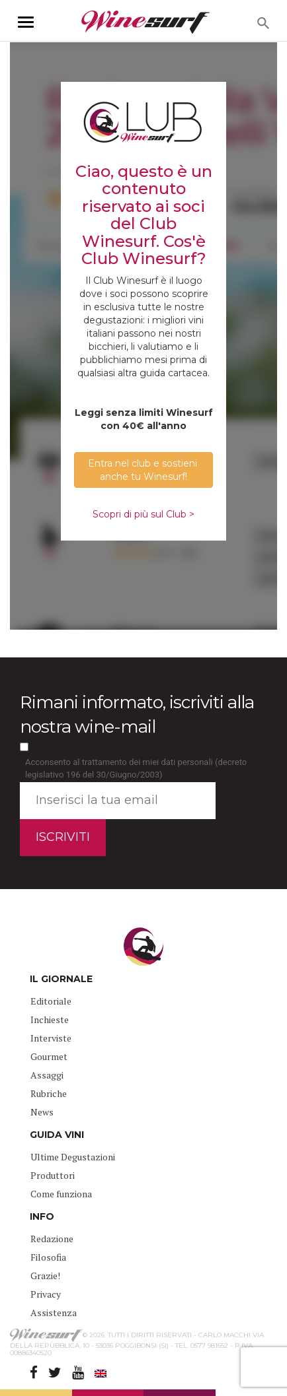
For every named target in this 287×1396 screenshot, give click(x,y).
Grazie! (45, 1275)
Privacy (45, 1294)
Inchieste (49, 1019)
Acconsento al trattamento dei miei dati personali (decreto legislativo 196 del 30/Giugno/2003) (136, 768)
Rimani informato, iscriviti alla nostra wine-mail (137, 714)
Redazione (51, 1238)
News (42, 1112)
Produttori (52, 1175)
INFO (42, 1216)
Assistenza (53, 1312)
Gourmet (48, 1056)
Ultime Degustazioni (72, 1156)
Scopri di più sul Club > (143, 514)
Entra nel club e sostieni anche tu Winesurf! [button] (144, 469)
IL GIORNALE (61, 979)
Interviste (50, 1038)
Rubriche (48, 1093)
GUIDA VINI (57, 1135)
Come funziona (61, 1193)
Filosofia (48, 1257)
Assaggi (46, 1075)
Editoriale (50, 1001)
